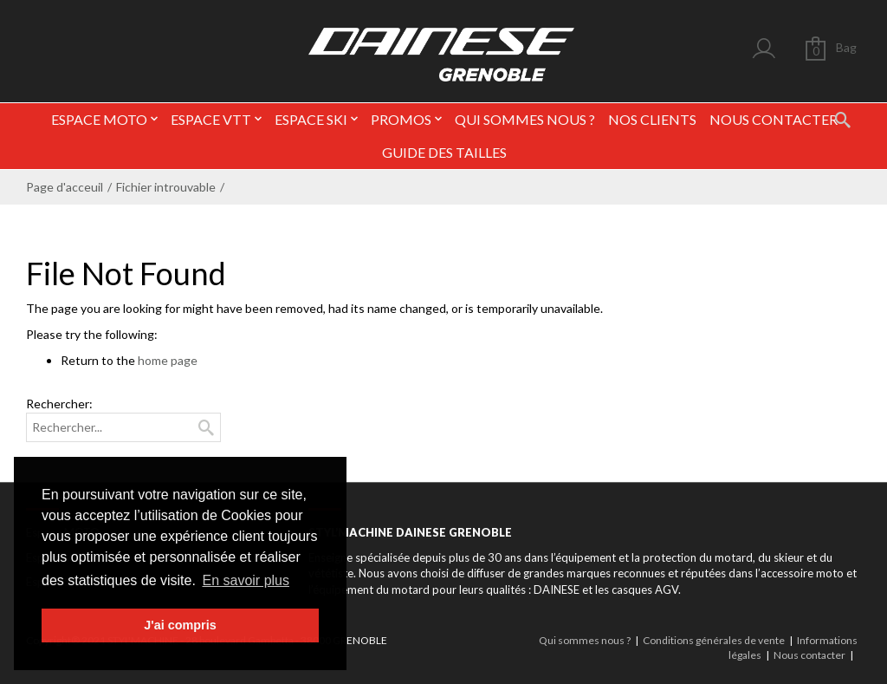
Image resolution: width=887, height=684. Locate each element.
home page (167, 360)
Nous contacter (809, 654)
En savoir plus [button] (246, 580)
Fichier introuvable (166, 186)
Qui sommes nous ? (585, 640)
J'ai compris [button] (180, 625)
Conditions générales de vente (714, 640)
